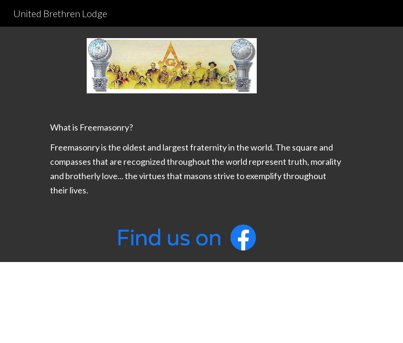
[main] (186, 158)
